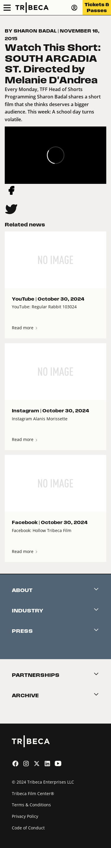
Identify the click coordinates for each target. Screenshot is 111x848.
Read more (25, 327)
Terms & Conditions (31, 805)
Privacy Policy (25, 816)
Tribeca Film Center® (33, 793)
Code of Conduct (28, 828)
